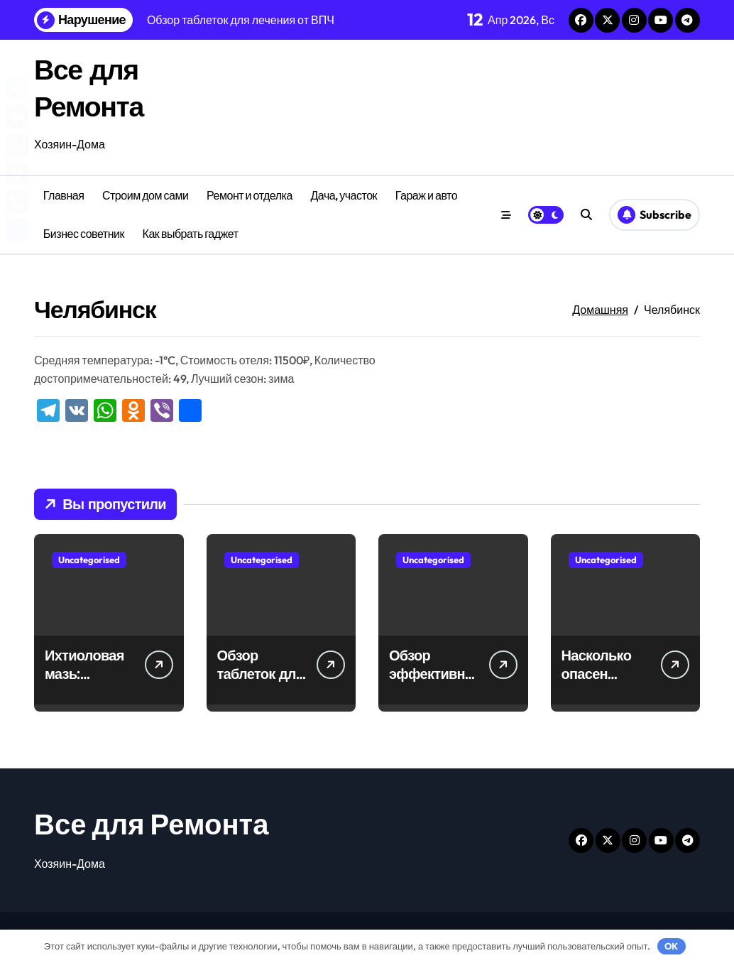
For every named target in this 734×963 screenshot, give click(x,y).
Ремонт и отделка (249, 195)
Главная (63, 195)
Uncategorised (89, 559)
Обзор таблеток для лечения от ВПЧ (260, 682)
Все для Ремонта (151, 824)
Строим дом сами (145, 195)
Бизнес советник (83, 234)
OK (671, 946)
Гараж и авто (426, 195)
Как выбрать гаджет (191, 234)
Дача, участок (343, 195)
